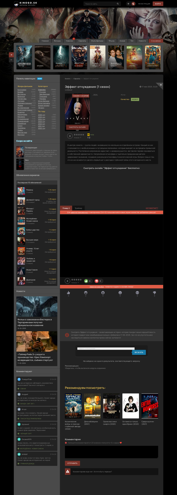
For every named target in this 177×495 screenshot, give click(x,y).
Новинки (69, 41)
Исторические (23, 108)
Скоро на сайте (24, 141)
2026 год (41, 115)
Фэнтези (21, 135)
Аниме (122, 41)
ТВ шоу (112, 41)
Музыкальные (23, 119)
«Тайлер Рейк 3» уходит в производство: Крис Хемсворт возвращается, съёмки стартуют (35, 357)
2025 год (41, 117)
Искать (139, 352)
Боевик (20, 92)
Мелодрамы (22, 114)
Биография (22, 90)
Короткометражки (25, 110)
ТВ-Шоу (41, 108)
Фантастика (22, 132)
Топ (132, 41)
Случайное (156, 41)
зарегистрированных (79, 212)
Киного (67, 79)
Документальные (25, 103)
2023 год (41, 122)
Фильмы (57, 41)
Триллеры (21, 128)
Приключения (23, 121)
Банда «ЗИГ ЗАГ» (26, 404)
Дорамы (42, 99)
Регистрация (144, 4)
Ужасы (20, 130)
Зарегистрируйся (97, 287)
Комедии (21, 112)
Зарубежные (44, 94)
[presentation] (11, 59)
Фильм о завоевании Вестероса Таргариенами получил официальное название (35, 322)
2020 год (41, 128)
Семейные (22, 123)
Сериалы (82, 41)
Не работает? (152, 208)
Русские (42, 92)
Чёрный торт (25, 434)
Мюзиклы (21, 117)
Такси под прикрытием (29, 419)
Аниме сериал (43, 105)
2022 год (41, 124)
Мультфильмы (97, 41)
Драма (20, 105)
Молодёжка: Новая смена (31, 449)
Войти (158, 4)
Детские (21, 101)
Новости (142, 41)
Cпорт (20, 126)
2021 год (41, 126)
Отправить (72, 463)
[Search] (118, 3)
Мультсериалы (44, 103)
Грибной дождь (26, 464)
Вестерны (22, 94)
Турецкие (43, 96)
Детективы (22, 99)
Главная (45, 41)
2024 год (41, 119)
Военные (21, 96)
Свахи (22, 389)
